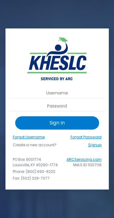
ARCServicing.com (84, 159)
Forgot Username (29, 137)
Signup (95, 144)
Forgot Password (86, 137)
